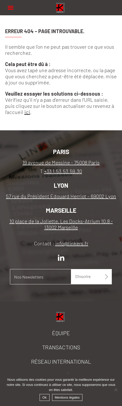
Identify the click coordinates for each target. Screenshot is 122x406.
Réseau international (61, 361)
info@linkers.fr (71, 243)
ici (27, 112)
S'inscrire (83, 276)
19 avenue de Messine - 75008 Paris (61, 162)
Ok (44, 397)
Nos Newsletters (28, 276)
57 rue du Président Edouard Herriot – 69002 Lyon (61, 196)
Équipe (61, 332)
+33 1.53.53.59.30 (63, 171)
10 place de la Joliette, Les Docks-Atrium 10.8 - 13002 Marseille (61, 224)
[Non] (115, 389)
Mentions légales (67, 397)
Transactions (61, 347)
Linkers (61, 5)
